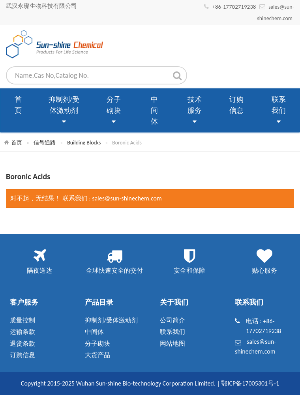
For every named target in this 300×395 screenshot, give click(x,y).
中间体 (154, 110)
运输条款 (22, 331)
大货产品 (97, 355)
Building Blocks (84, 142)
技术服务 (195, 111)
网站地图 (172, 343)
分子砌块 (114, 111)
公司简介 (172, 320)
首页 (18, 105)
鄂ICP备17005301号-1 (250, 383)
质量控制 (22, 320)
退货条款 (22, 343)
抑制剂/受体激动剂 (64, 111)
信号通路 (45, 142)
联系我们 (279, 111)
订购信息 (236, 105)
